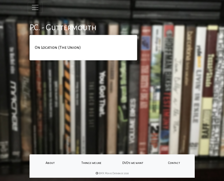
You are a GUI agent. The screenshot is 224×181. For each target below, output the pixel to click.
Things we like (91, 163)
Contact (174, 163)
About (50, 163)
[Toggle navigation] (35, 7)
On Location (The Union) (58, 47)
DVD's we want (132, 163)
